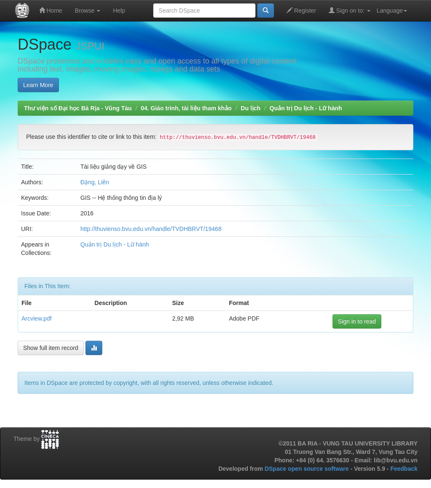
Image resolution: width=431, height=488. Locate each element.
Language (392, 10)
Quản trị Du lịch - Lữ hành (306, 108)
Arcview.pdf (36, 318)
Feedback (404, 468)
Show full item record (50, 348)
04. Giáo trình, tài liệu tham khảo (186, 108)
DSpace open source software (308, 468)
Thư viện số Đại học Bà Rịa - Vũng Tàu (78, 108)
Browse (88, 10)
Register (301, 10)
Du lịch (251, 108)
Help (119, 10)
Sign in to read (357, 321)
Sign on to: (349, 10)
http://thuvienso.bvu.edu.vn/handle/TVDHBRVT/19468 (150, 228)
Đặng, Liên (94, 182)
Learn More (38, 85)
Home (50, 10)
